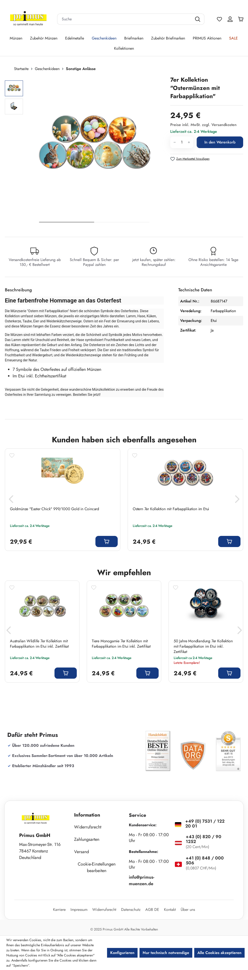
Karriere (59, 909)
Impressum (78, 909)
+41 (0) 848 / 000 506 (205, 860)
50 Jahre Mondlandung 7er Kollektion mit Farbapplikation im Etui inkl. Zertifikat (203, 646)
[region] (85, 152)
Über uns (188, 909)
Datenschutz (130, 909)
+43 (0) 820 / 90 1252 (203, 839)
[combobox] (124, 19)
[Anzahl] (181, 142)
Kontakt (170, 909)
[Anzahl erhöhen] (189, 142)
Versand (81, 852)
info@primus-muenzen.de (141, 880)
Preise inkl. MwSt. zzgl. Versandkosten (203, 124)
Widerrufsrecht (87, 827)
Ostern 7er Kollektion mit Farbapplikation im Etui (171, 509)
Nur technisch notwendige (166, 952)
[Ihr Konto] (230, 19)
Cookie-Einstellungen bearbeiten (97, 867)
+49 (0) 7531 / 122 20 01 (205, 823)
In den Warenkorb (219, 142)
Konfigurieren (122, 952)
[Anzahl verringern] (174, 142)
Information (87, 815)
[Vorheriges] (50, 152)
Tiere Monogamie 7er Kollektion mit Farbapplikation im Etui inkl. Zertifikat (121, 643)
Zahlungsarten (86, 839)
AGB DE (152, 909)
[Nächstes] (137, 152)
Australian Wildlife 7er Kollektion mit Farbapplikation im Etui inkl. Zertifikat (39, 643)
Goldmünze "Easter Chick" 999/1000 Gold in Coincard (54, 509)
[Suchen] (198, 19)
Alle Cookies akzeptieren (219, 952)
